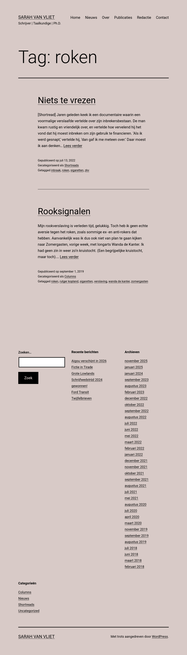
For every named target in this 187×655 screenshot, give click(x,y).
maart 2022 (133, 442)
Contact (162, 17)
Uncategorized (28, 611)
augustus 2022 (135, 417)
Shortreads (71, 165)
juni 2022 (131, 429)
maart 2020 (133, 523)
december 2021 (136, 461)
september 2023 (137, 380)
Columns (70, 276)
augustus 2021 (135, 486)
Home (75, 17)
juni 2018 (131, 554)
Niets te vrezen (67, 100)
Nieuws (91, 17)
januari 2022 (134, 454)
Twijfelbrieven (81, 398)
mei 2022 (131, 436)
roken (65, 170)
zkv (87, 170)
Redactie (144, 17)
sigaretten (76, 170)
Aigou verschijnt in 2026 (88, 361)
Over (105, 17)
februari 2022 (134, 448)
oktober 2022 (134, 405)
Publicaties (123, 17)
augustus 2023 (135, 386)
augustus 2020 (135, 504)
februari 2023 (134, 392)
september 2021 (137, 479)
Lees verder (73, 146)
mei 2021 (131, 498)
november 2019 (136, 529)
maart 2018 (133, 560)
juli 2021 (131, 492)
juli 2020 (131, 511)
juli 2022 (131, 423)
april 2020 (132, 517)
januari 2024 (134, 373)
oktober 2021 (134, 473)
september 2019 (137, 536)
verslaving (100, 281)
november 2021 (136, 467)
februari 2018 (134, 567)
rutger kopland (69, 281)
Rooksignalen (64, 211)
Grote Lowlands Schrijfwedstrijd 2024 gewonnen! (86, 380)
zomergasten (139, 281)
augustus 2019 (135, 542)
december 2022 (136, 398)
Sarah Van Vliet (36, 17)
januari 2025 (134, 367)
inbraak (56, 170)
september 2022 (137, 411)
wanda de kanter (119, 281)
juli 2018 (131, 548)
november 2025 (136, 361)
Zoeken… (24, 352)
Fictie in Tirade (82, 367)
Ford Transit (80, 392)
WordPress (160, 636)
